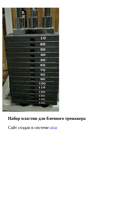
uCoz (53, 128)
